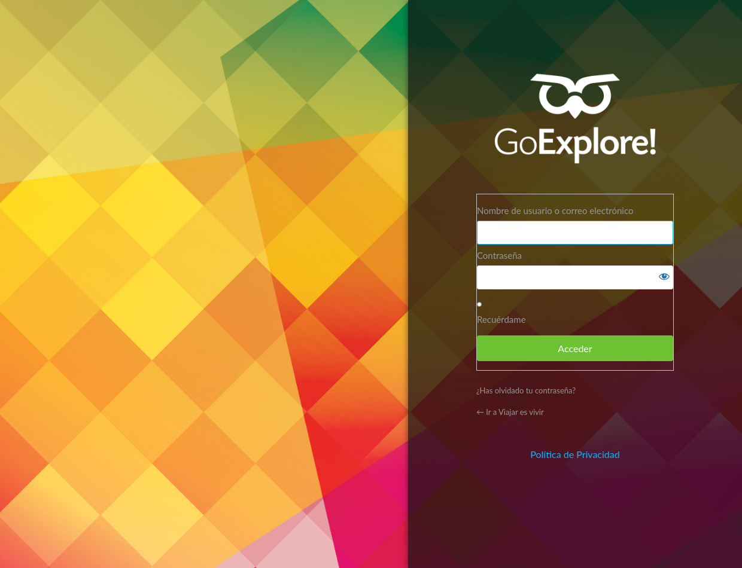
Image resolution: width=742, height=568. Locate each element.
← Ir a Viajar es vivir (510, 412)
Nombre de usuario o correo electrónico (555, 210)
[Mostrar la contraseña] (661, 277)
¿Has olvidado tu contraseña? (526, 390)
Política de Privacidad (574, 454)
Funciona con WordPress (575, 119)
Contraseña (499, 255)
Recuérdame (501, 319)
